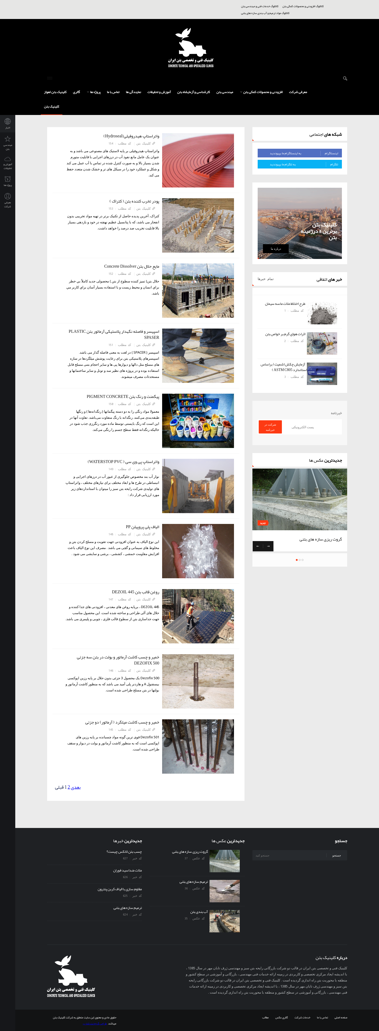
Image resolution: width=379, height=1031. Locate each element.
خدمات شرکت (302, 1017)
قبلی (59, 787)
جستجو (336, 855)
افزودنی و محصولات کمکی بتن (261, 92)
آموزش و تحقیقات (159, 92)
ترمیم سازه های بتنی (127, 907)
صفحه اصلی (341, 1017)
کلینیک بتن (51, 106)
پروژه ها (94, 92)
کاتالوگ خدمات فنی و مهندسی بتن (259, 6)
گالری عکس (281, 1017)
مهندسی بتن (224, 92)
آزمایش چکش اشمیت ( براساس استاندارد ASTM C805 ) (284, 366)
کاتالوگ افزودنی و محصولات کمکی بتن (303, 6)
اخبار (7, 124)
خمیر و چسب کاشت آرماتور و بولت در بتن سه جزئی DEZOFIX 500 (118, 660)
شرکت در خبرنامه (270, 427)
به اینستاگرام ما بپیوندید (304, 153)
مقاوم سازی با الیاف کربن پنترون (120, 889)
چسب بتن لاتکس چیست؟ (124, 851)
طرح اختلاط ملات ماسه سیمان (286, 303)
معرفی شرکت (298, 92)
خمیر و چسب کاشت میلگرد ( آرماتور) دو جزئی (121, 722)
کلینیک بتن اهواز (55, 92)
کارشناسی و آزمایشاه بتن (193, 92)
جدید (263, 523)
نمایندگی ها (133, 92)
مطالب (265, 1017)
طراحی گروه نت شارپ (95, 1023)
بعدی (76, 787)
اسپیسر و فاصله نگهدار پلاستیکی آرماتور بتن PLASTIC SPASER (114, 334)
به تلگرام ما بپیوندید (304, 164)
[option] (300, 343)
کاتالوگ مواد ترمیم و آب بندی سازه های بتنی (265, 13)
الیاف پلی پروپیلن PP (141, 527)
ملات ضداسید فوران (127, 870)
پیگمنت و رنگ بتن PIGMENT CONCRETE (121, 396)
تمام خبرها (266, 279)
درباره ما (276, 249)
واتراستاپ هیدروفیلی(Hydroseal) (130, 136)
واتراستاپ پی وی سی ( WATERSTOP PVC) (122, 461)
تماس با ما (113, 92)
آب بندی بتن (200, 911)
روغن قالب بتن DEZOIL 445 (134, 592)
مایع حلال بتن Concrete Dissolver (130, 266)
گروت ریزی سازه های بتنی (321, 539)
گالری (76, 92)
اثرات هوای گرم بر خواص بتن (286, 334)
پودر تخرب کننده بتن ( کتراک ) (133, 201)
